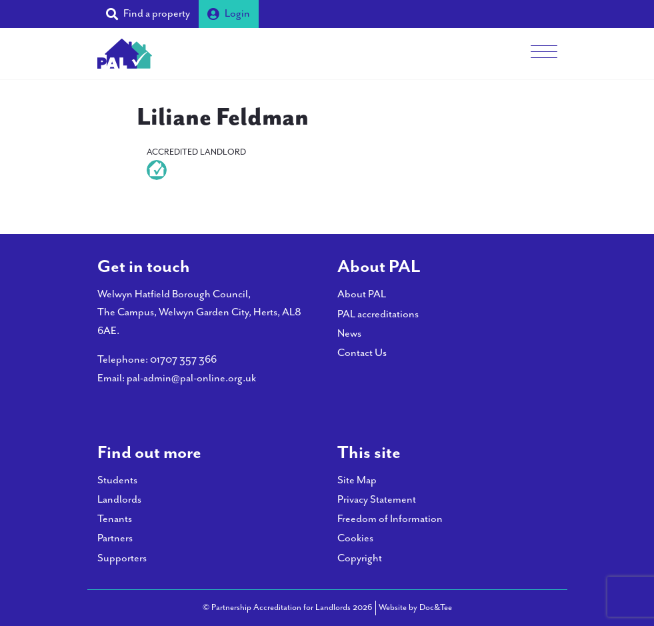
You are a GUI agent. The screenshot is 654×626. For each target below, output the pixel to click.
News (349, 333)
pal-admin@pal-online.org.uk (191, 378)
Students (117, 480)
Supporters (122, 558)
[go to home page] (124, 52)
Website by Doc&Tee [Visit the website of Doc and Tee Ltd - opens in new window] (415, 607)
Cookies (355, 538)
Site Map (357, 480)
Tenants (114, 519)
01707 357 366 (183, 359)
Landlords (119, 499)
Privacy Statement (376, 499)
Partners (115, 538)
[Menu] (544, 53)
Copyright (359, 558)
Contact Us (362, 353)
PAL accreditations (378, 314)
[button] (148, 14)
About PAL (361, 294)
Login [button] (228, 13)
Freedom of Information (390, 519)
